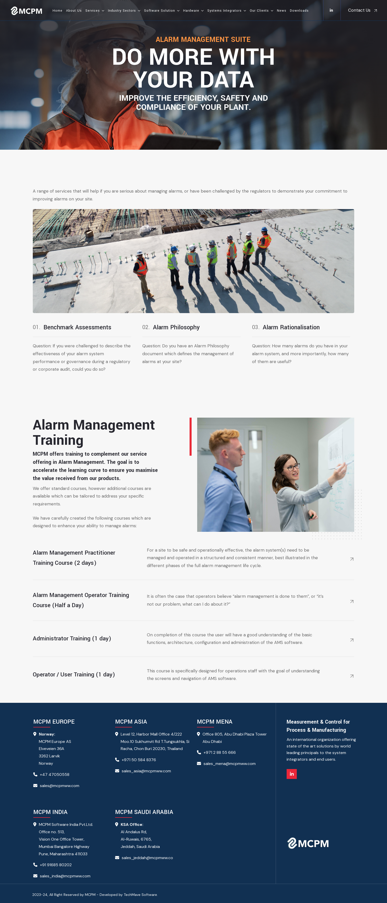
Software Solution (159, 10)
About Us (74, 10)
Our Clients (259, 10)
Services (92, 10)
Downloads (299, 10)
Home (58, 10)
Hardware (191, 10)
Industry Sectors (122, 10)
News (281, 10)
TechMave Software (140, 894)
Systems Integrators (224, 10)
